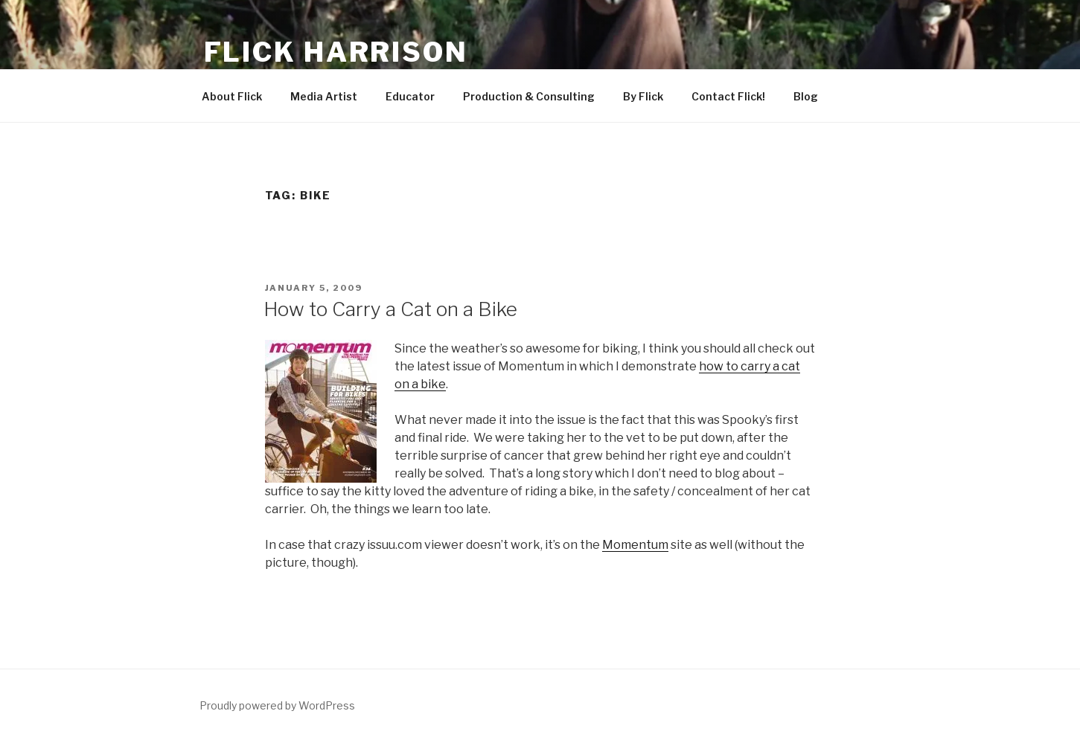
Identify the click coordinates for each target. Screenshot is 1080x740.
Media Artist (323, 96)
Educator (410, 96)
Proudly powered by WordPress (277, 705)
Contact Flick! (728, 96)
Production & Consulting (529, 96)
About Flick (232, 96)
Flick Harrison (336, 52)
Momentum (635, 545)
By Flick (643, 96)
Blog (805, 96)
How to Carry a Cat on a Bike (390, 309)
